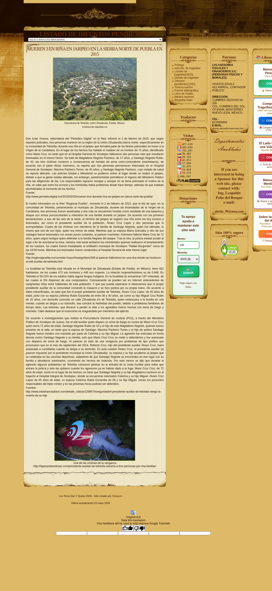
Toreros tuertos (184, 87)
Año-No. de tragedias (187, 68)
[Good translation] (127, 528)
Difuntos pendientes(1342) (184, 82)
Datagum (117, 496)
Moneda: (182, 252)
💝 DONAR (188, 271)
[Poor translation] (139, 528)
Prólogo (179, 65)
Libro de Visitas (184, 93)
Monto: (181, 238)
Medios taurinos (184, 96)
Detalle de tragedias (187, 77)
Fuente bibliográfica (187, 90)
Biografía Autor (184, 100)
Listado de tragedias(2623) (183, 73)
